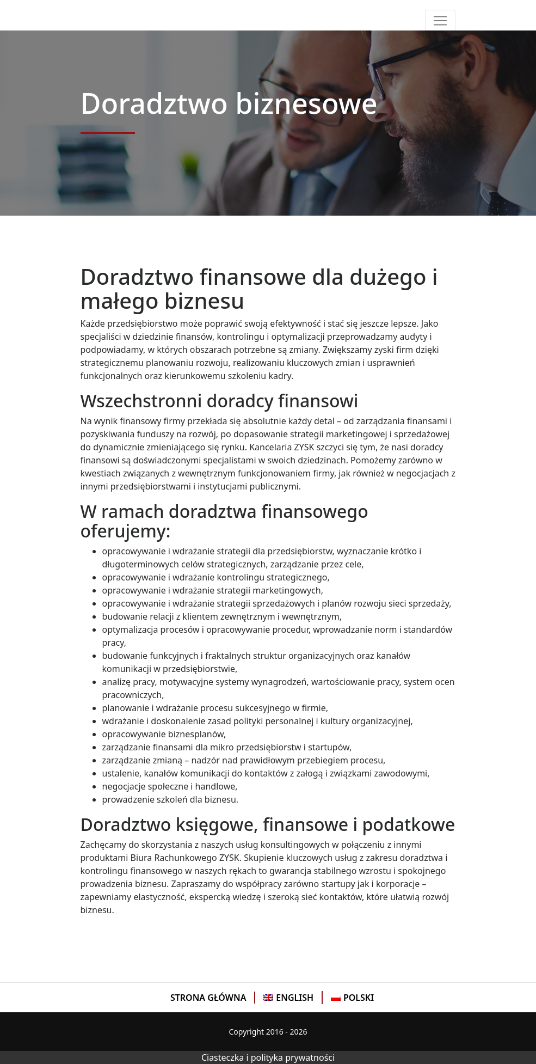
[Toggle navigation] (440, 21)
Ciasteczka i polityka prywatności (268, 1057)
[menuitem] (209, 997)
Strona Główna (208, 998)
